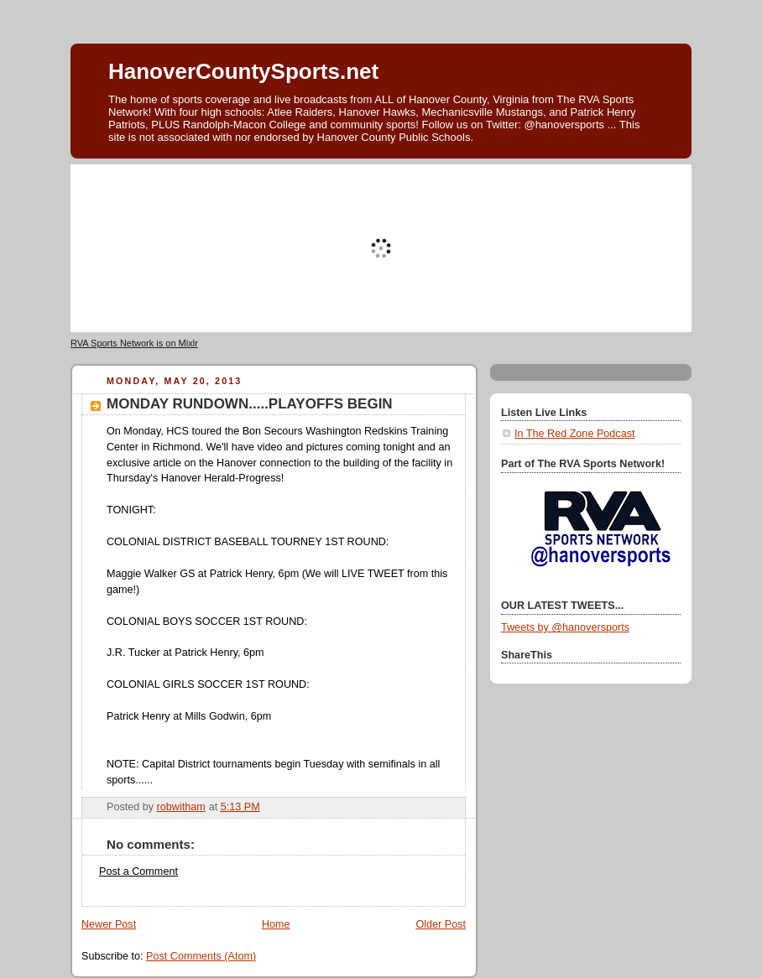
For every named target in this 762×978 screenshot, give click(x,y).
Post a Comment (138, 871)
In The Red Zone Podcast (574, 434)
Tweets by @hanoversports (565, 627)
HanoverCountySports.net (243, 71)
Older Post (440, 924)
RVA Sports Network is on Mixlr (134, 343)
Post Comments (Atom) (201, 956)
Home (276, 924)
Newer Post (108, 924)
